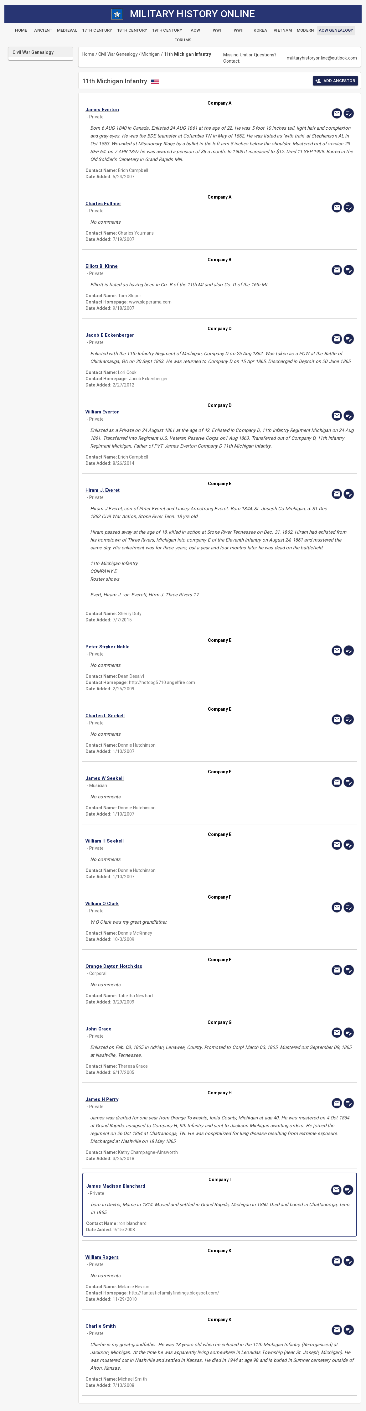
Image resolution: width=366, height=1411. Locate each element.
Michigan (151, 54)
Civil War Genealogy (118, 54)
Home (88, 54)
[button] (179, 109)
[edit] (349, 113)
